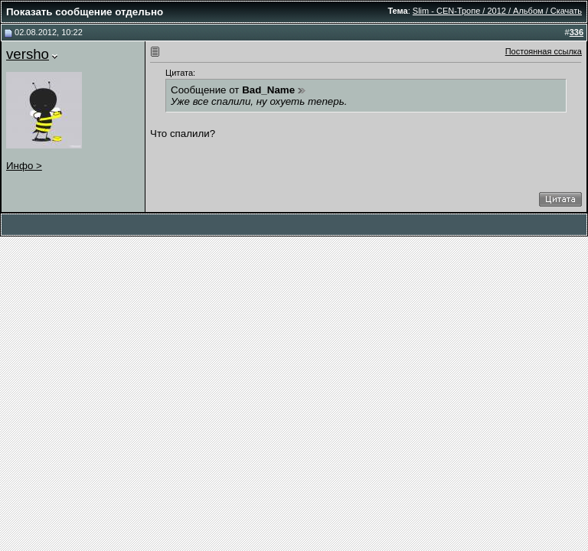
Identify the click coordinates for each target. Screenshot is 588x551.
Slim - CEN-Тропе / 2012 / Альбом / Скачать (497, 10)
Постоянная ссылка (543, 51)
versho (27, 54)
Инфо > (24, 165)
